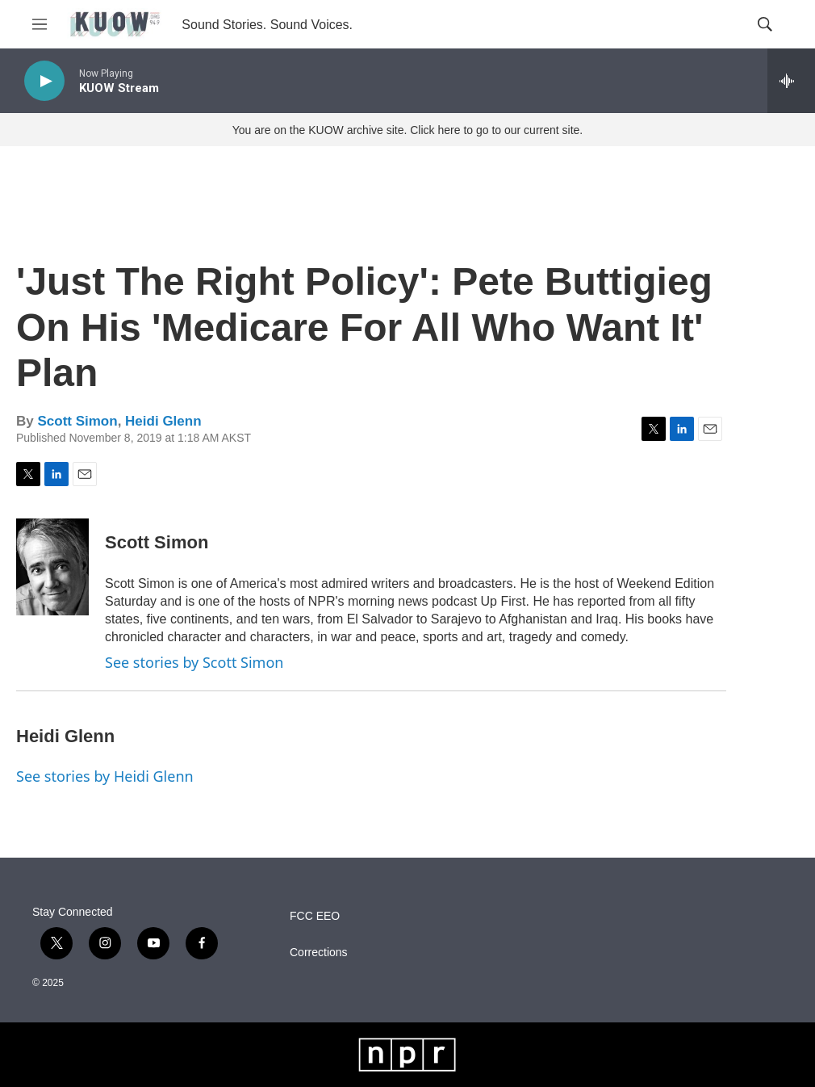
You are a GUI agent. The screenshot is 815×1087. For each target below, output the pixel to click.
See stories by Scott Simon (194, 662)
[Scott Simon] (52, 566)
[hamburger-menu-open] (39, 24)
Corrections (319, 952)
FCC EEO (315, 916)
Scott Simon (77, 421)
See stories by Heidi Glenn (105, 776)
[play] (44, 81)
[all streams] (791, 80)
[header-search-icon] (765, 24)
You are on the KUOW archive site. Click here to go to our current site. (407, 130)
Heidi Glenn (163, 421)
